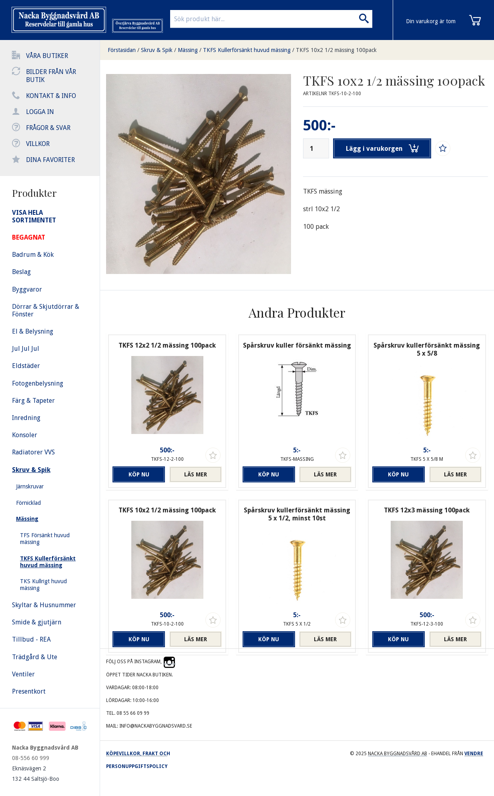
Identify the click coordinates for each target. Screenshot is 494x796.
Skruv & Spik (157, 50)
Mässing (188, 50)
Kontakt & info (51, 96)
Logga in (40, 112)
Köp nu (139, 474)
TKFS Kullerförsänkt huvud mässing (247, 50)
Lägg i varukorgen (382, 148)
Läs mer (195, 474)
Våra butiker (47, 56)
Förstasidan (122, 50)
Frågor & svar (48, 128)
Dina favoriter (50, 160)
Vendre (473, 753)
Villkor (38, 144)
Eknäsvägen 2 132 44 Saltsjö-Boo (35, 773)
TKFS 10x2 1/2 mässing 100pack (336, 50)
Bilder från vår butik (51, 76)
